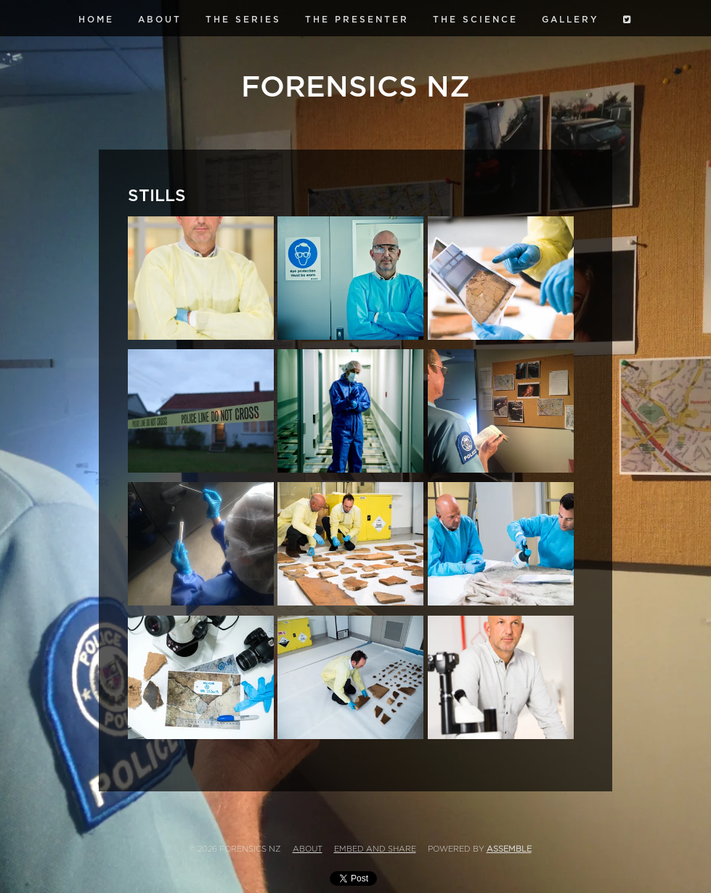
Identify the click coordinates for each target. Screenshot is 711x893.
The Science (475, 19)
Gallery (570, 19)
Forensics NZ (355, 87)
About (160, 19)
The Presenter (357, 19)
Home (96, 19)
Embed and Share (375, 849)
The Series (243, 19)
